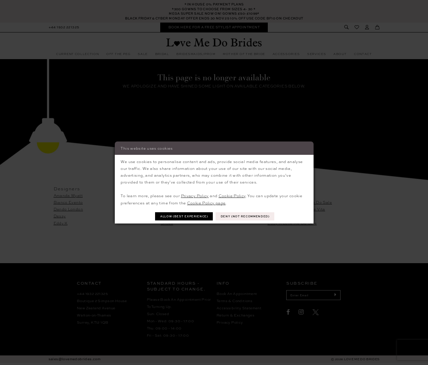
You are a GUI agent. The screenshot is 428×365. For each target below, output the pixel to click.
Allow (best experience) (182, 216)
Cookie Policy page (206, 202)
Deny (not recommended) (248, 216)
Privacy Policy (195, 195)
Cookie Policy (232, 195)
